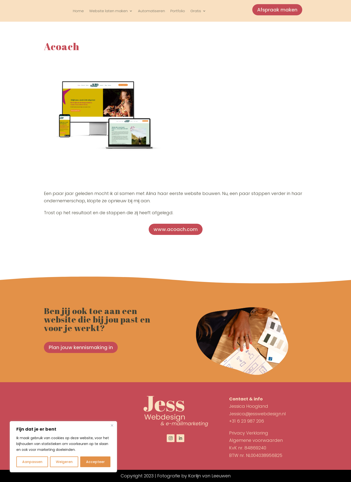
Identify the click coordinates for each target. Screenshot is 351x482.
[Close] (112, 425)
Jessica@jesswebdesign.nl (257, 414)
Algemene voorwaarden (256, 440)
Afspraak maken (277, 9)
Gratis (195, 10)
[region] (63, 446)
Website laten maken (108, 10)
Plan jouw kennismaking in (81, 347)
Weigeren (64, 461)
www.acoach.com (176, 229)
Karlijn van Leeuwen (209, 476)
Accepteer (95, 461)
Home (78, 10)
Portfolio (177, 10)
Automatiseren (151, 10)
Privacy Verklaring (248, 433)
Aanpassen (32, 461)
